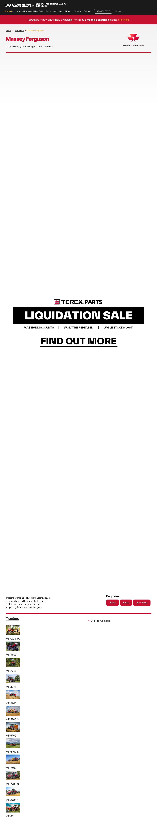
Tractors (12, 618)
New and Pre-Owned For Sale (29, 11)
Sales (112, 602)
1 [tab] (77, 571)
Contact (87, 11)
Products (9, 11)
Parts (48, 11)
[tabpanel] (78, 323)
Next (147, 323)
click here (123, 19)
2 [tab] (80, 571)
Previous (9, 323)
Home (118, 11)
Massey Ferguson (36, 30)
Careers (77, 11)
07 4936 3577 (103, 11)
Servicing (57, 11)
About (68, 11)
